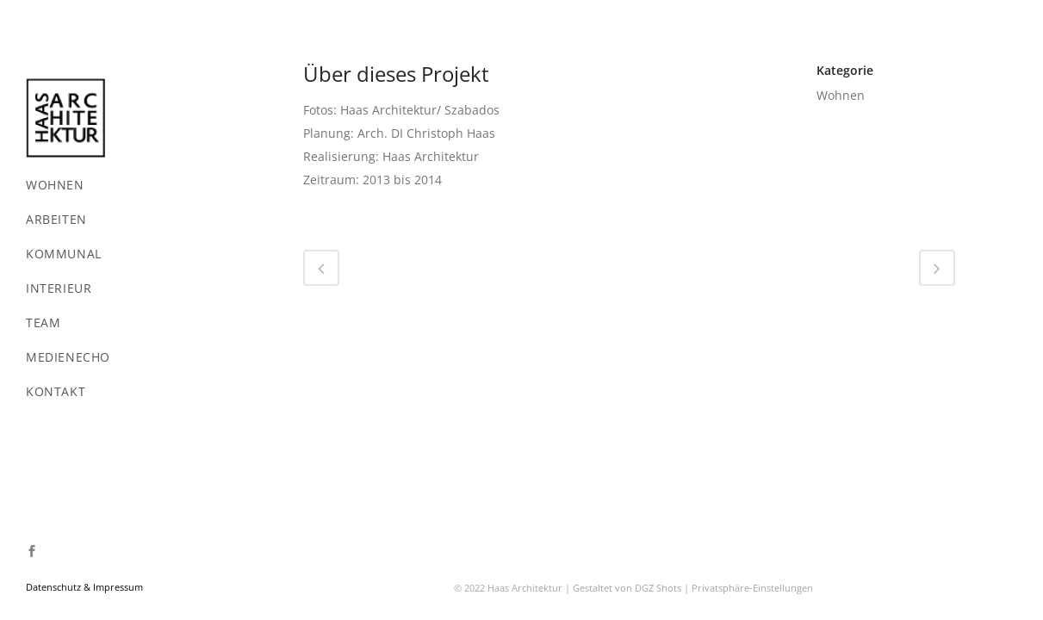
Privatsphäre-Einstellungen (752, 322)
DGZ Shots (658, 322)
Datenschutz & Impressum (84, 586)
